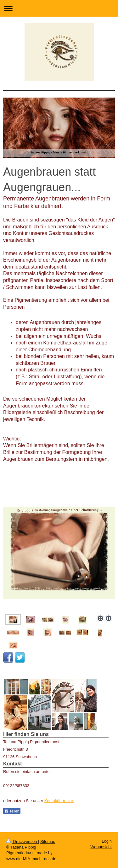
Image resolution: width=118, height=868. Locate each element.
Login (107, 841)
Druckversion (22, 841)
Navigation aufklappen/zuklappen (59, 8)
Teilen (11, 811)
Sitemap (47, 841)
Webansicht (101, 846)
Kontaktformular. (59, 800)
